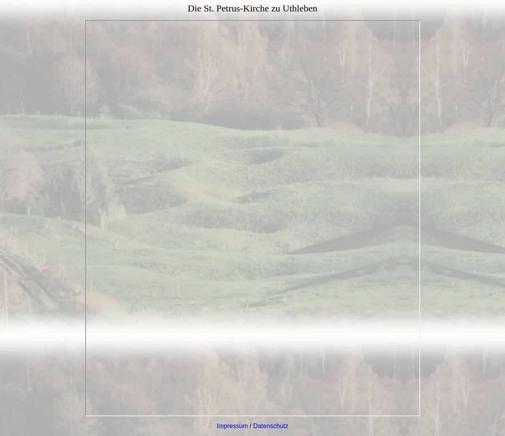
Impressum (232, 426)
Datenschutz (270, 426)
